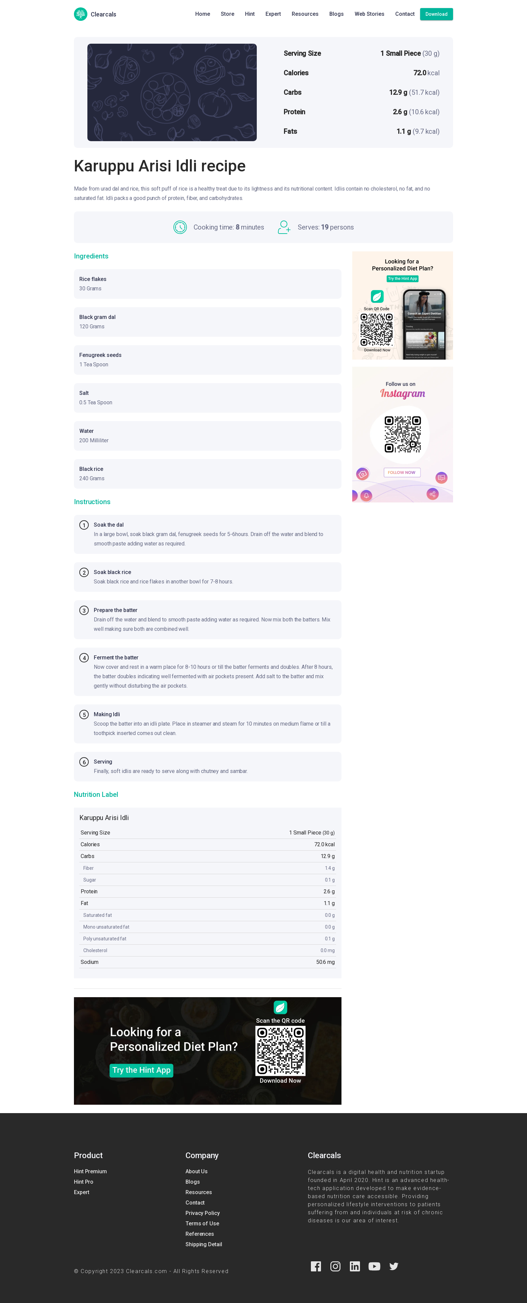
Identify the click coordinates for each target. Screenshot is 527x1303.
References (200, 1234)
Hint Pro (83, 1182)
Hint (250, 14)
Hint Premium (90, 1171)
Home (202, 14)
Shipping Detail (204, 1244)
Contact (405, 14)
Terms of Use (202, 1223)
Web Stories (369, 14)
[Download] (436, 14)
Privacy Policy (203, 1213)
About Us (197, 1171)
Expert (273, 14)
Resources (305, 14)
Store (227, 14)
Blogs (336, 14)
